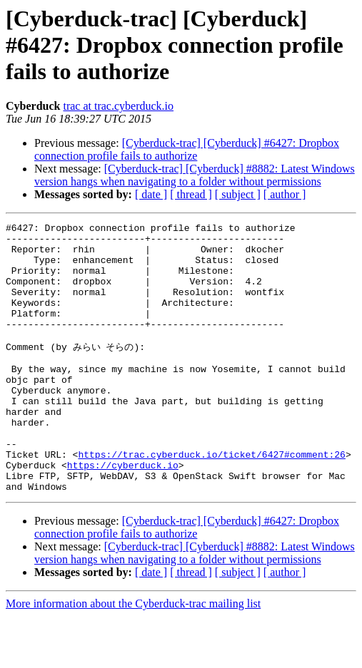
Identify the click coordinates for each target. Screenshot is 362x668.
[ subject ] (238, 194)
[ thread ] (191, 194)
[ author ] (284, 194)
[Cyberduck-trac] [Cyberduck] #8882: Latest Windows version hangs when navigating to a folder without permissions (194, 175)
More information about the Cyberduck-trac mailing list (133, 655)
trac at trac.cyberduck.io (118, 106)
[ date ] (151, 194)
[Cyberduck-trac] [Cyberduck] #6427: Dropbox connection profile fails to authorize (186, 149)
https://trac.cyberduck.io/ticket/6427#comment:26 (211, 499)
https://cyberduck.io (123, 512)
